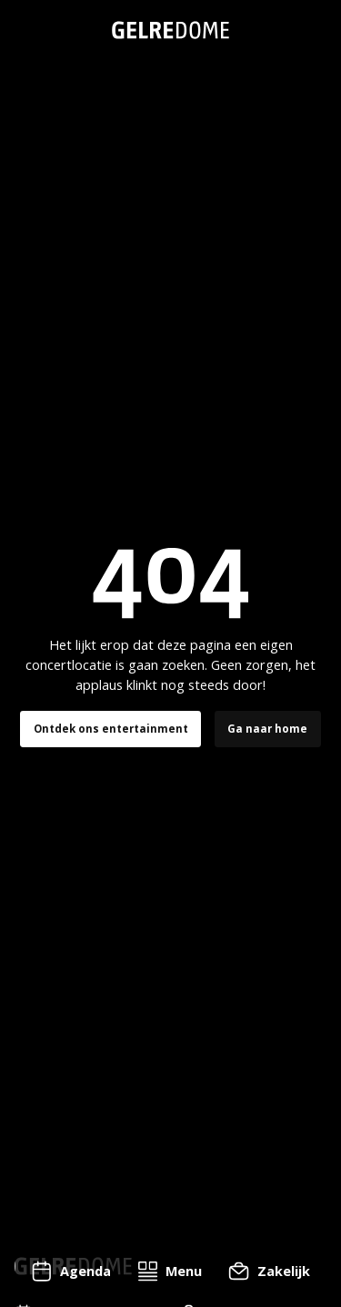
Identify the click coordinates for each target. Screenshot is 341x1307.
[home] (170, 30)
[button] (170, 1271)
